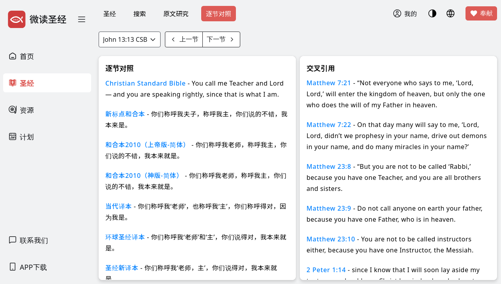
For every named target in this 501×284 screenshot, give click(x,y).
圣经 (109, 13)
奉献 (481, 13)
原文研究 (176, 13)
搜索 (139, 13)
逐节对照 (218, 13)
